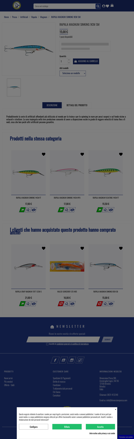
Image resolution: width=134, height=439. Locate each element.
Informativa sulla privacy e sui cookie (102, 433)
